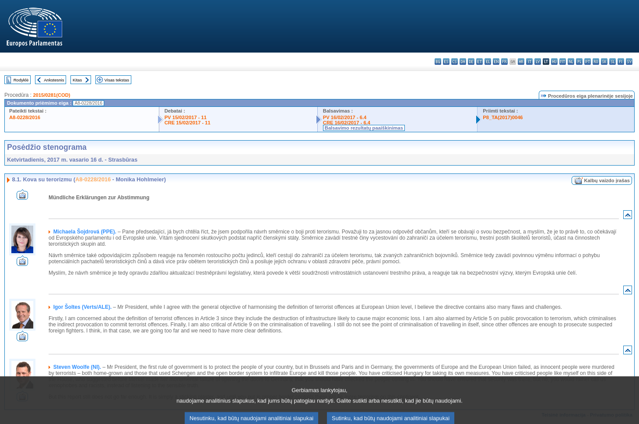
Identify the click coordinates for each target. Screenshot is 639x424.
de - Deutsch (471, 61)
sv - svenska (629, 61)
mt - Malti (562, 61)
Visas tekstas (117, 80)
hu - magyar (554, 61)
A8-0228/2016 (24, 117)
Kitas (77, 80)
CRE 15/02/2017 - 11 (188, 122)
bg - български (438, 61)
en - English (496, 61)
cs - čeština (454, 61)
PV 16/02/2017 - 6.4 (345, 117)
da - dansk (463, 61)
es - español (446, 61)
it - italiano (529, 61)
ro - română (596, 61)
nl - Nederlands (571, 61)
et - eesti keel (479, 61)
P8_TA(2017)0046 (503, 117)
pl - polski (579, 61)
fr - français (504, 61)
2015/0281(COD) (51, 95)
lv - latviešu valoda (537, 61)
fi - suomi (621, 61)
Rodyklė (21, 80)
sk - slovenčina (604, 61)
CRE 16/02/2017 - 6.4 (346, 122)
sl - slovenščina (612, 61)
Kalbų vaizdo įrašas (607, 180)
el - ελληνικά (488, 61)
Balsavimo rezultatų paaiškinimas (364, 128)
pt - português (587, 61)
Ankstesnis (54, 80)
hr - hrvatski (521, 61)
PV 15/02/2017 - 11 (186, 117)
